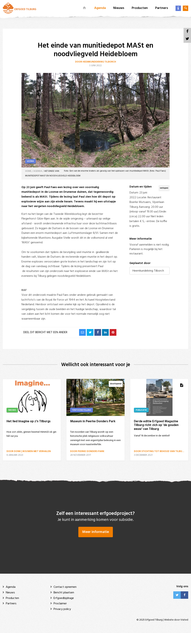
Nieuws (118, 8)
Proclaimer (60, 603)
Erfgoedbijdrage (64, 598)
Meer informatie (95, 532)
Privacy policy (62, 609)
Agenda (100, 8)
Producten (140, 8)
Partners (161, 8)
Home (28, 171)
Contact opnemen (65, 587)
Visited (184, 620)
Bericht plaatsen (64, 592)
